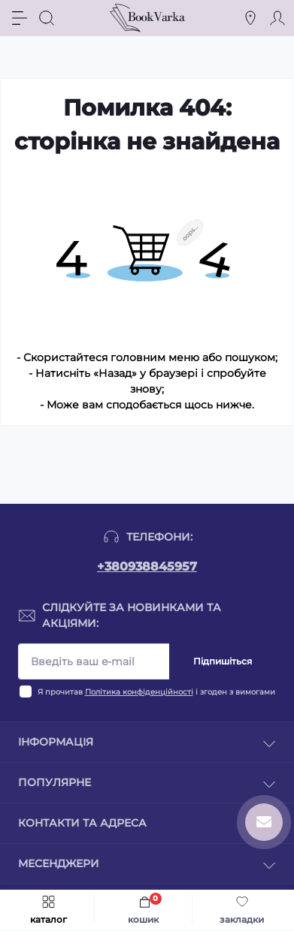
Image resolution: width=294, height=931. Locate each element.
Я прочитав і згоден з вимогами (156, 692)
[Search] (46, 18)
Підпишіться (222, 661)
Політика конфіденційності (139, 692)
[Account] (277, 18)
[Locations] (250, 18)
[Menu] (19, 18)
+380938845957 (147, 566)
